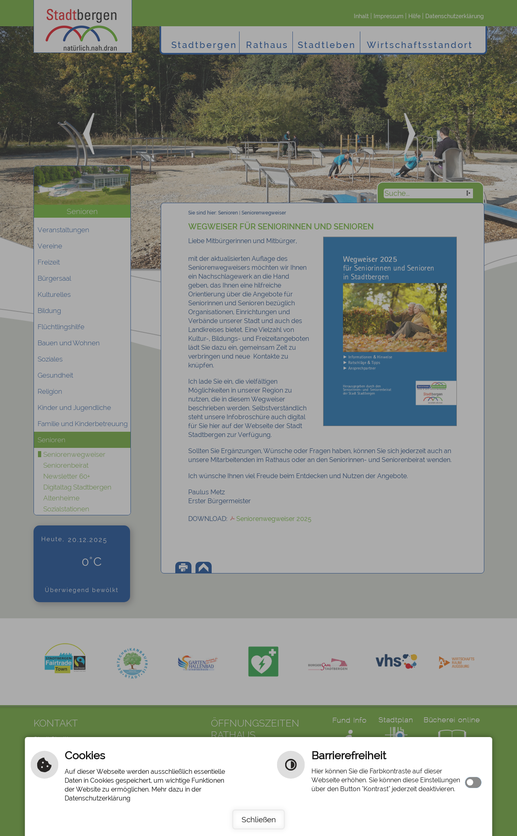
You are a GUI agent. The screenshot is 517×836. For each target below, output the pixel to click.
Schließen (259, 819)
